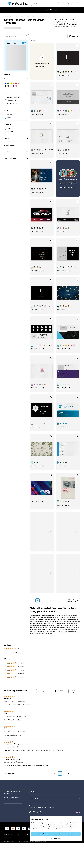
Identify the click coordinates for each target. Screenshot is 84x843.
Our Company (54, 761)
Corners (6, 110)
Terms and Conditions (39, 794)
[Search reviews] (45, 654)
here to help (14, 759)
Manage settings (56, 838)
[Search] (52, 3)
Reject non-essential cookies (68, 834)
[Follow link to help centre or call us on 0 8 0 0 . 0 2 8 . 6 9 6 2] (57, 3)
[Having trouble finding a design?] (68, 167)
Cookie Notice (60, 828)
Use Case (7, 151)
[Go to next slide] (81, 10)
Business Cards (14, 16)
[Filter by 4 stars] (5, 629)
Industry (6, 138)
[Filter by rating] (64, 654)
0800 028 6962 (8, 794)
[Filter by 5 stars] (5, 626)
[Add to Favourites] (77, 45)
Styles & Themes (9, 145)
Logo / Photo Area (10, 158)
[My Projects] (63, 3)
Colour (6, 79)
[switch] (23, 43)
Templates (45, 16)
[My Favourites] (68, 4)
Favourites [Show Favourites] (73, 36)
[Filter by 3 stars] (5, 633)
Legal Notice (49, 794)
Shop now (63, 10)
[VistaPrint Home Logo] (18, 3)
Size (5, 93)
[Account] (72, 3)
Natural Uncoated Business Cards (30, 16)
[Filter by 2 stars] (5, 636)
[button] (32, 563)
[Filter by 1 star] (5, 640)
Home (5, 16)
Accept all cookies (43, 834)
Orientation (8, 124)
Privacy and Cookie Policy (25, 794)
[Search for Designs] (26, 36)
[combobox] (42, 4)
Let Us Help (54, 754)
